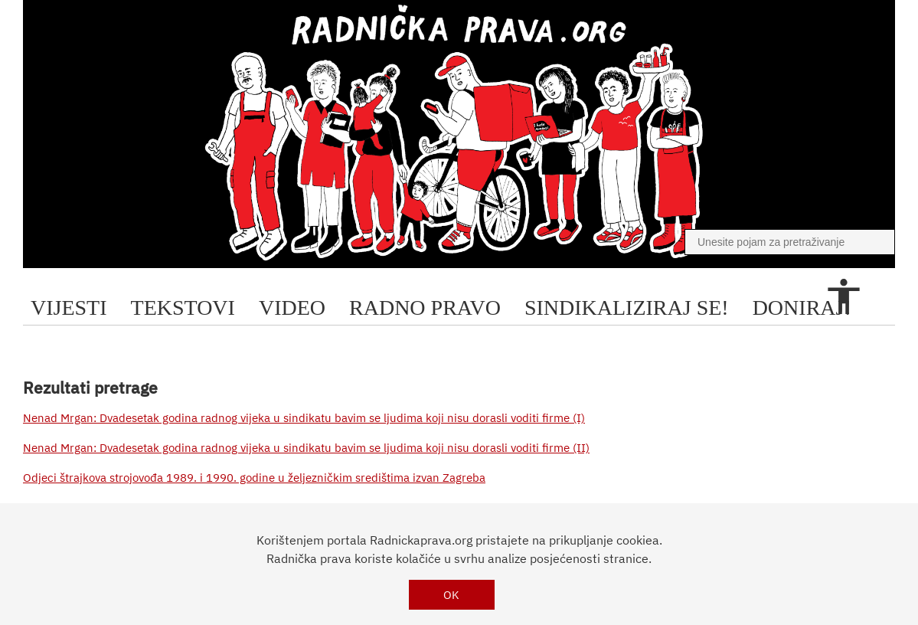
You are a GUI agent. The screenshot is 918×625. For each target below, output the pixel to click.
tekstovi (183, 307)
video (292, 307)
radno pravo (425, 307)
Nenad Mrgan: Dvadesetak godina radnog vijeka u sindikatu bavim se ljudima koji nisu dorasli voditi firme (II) (306, 447)
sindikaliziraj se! (626, 307)
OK (451, 594)
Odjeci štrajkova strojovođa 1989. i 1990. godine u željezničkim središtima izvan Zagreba (254, 477)
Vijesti (69, 307)
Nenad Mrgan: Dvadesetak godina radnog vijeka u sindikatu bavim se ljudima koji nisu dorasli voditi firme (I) (304, 418)
